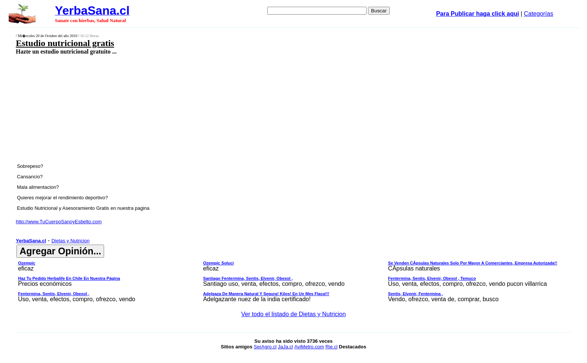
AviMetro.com (309, 347)
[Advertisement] (229, 108)
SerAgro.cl (265, 347)
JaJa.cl (285, 347)
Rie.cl (331, 347)
